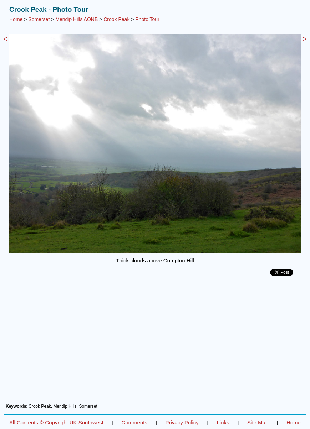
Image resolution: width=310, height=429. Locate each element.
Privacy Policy (181, 422)
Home (15, 19)
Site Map (257, 422)
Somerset (39, 19)
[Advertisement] (155, 342)
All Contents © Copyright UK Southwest (56, 422)
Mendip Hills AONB (76, 19)
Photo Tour (147, 19)
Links (223, 422)
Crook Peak (116, 19)
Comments (134, 422)
